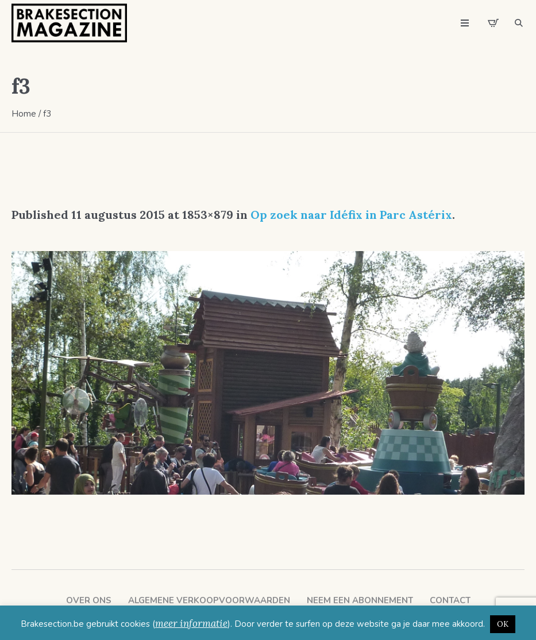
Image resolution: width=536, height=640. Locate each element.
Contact (450, 600)
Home (23, 113)
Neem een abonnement (360, 600)
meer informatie (191, 623)
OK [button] (502, 624)
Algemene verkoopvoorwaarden (209, 600)
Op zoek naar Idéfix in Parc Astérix (351, 214)
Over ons (88, 600)
